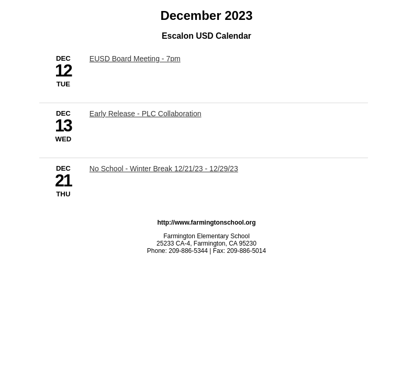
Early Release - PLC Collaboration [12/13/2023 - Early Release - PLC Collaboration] (146, 113)
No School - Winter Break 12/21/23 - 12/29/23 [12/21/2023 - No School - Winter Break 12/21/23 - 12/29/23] (164, 168)
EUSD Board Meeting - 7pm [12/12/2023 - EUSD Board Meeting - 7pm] (135, 58)
